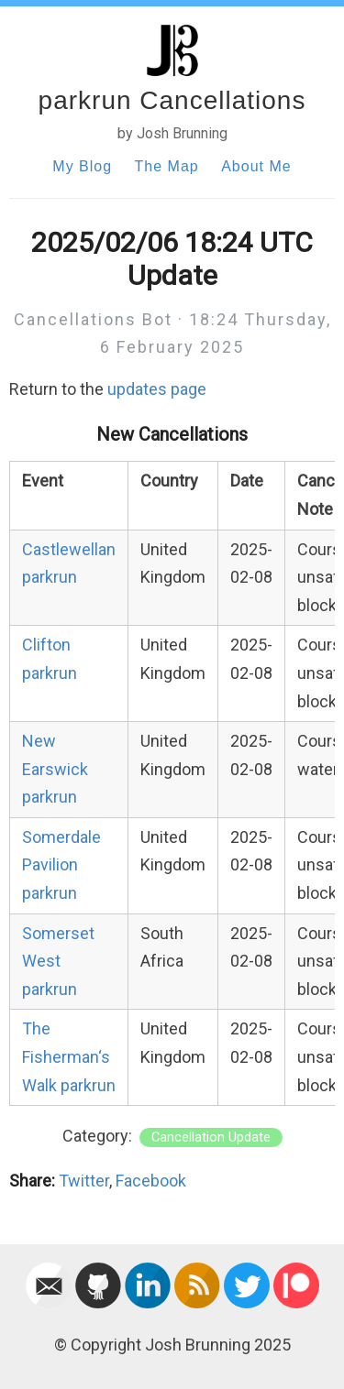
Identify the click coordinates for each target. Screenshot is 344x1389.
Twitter (84, 1180)
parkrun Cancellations (172, 100)
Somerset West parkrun (58, 961)
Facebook (151, 1180)
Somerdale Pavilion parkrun (61, 864)
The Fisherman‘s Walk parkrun (69, 1056)
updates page (156, 389)
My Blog (82, 166)
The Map (167, 166)
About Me (256, 166)
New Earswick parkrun (55, 768)
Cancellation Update (211, 1137)
